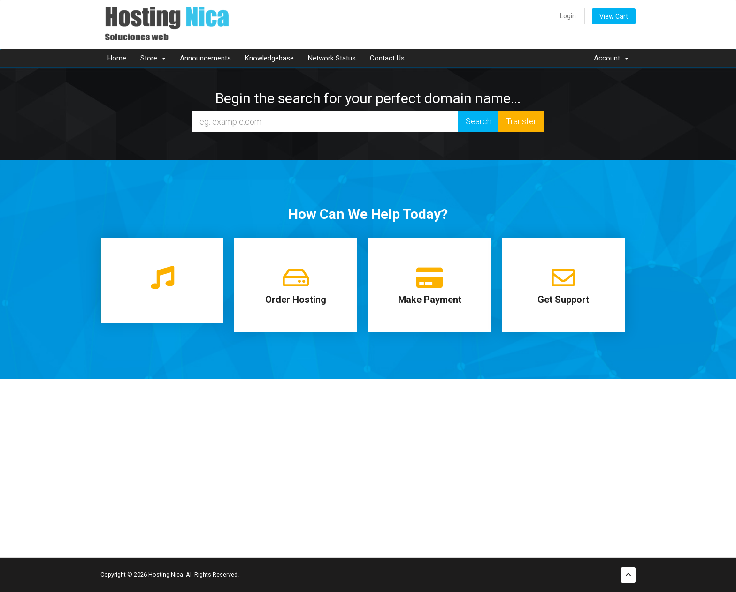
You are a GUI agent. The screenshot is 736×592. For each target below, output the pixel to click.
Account (611, 58)
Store (153, 58)
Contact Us (387, 58)
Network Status (332, 58)
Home (116, 58)
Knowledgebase (269, 58)
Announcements (205, 58)
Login (568, 16)
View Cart (613, 16)
